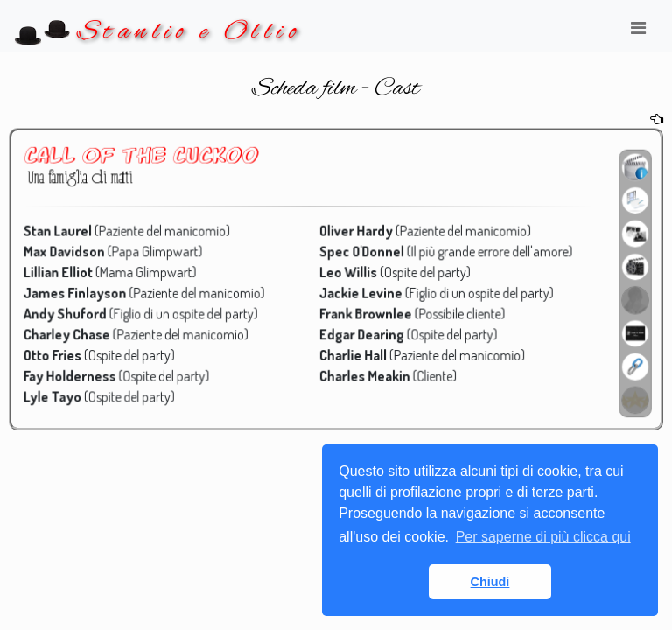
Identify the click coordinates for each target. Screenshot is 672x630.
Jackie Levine (360, 292)
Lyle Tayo (60, 393)
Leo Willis (347, 271)
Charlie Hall (352, 353)
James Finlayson (82, 292)
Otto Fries (60, 353)
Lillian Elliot (66, 271)
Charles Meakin (364, 373)
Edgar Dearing (360, 333)
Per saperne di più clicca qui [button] (543, 536)
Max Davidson (71, 251)
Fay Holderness (77, 373)
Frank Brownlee (364, 312)
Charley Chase (74, 333)
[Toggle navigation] (638, 32)
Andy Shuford (72, 312)
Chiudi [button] (490, 582)
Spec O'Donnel (360, 251)
